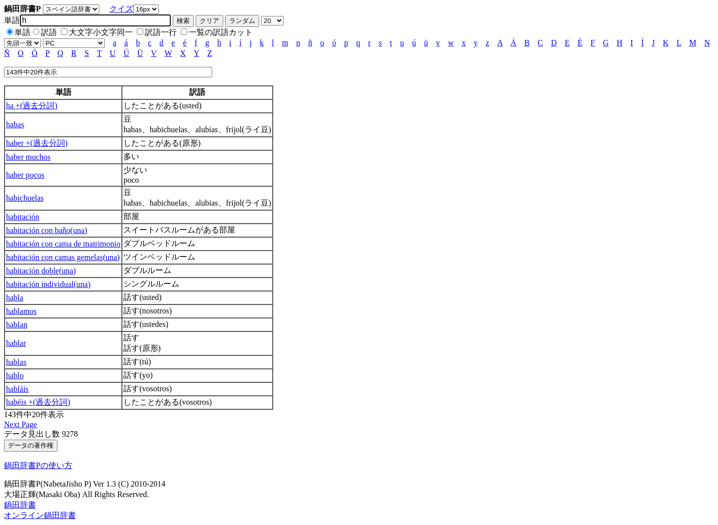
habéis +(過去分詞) (38, 402)
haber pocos (25, 175)
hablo (15, 375)
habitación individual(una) (48, 284)
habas (15, 124)
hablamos (21, 311)
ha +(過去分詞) (31, 105)
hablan (16, 324)
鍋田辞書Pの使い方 (38, 465)
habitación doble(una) (41, 270)
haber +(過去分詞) (36, 143)
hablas (16, 362)
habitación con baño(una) (46, 230)
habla (14, 297)
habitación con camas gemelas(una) (63, 257)
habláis (17, 389)
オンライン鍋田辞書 (40, 515)
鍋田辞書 (20, 505)
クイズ (121, 8)
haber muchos (28, 157)
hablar (16, 343)
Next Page (20, 424)
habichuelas (25, 198)
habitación (22, 217)
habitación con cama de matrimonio (63, 244)
